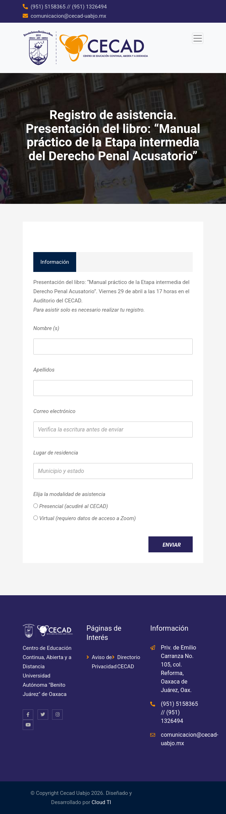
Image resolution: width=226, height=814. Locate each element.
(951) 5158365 (47, 7)
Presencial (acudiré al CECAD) (70, 506)
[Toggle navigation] (197, 38)
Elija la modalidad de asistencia (69, 494)
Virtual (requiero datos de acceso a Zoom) (84, 518)
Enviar (172, 545)
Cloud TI (101, 802)
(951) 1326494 (89, 7)
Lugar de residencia (55, 453)
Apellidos (44, 370)
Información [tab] (54, 262)
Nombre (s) (46, 328)
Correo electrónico (54, 411)
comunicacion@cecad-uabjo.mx (68, 16)
